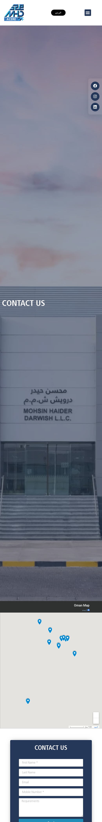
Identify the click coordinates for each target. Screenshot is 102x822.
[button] (88, 12)
